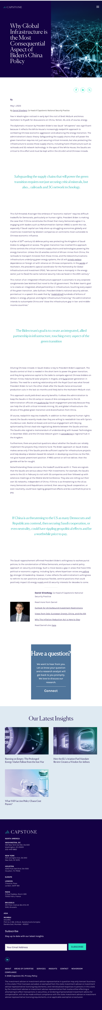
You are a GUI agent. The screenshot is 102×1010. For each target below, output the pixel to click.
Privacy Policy (31, 976)
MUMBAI (7, 917)
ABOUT (8, 968)
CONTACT (64, 968)
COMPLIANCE (11, 972)
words (82, 263)
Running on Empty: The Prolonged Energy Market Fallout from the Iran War (24, 760)
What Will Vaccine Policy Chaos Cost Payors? (23, 802)
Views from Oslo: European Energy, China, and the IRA (60, 613)
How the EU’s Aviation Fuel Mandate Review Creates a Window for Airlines (72, 760)
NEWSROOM (77, 968)
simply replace (74, 259)
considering (67, 433)
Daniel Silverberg (20, 110)
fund (65, 378)
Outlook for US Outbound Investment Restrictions (59, 608)
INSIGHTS (53, 968)
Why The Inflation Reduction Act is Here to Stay (57, 619)
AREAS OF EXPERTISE (24, 968)
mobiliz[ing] (57, 294)
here (54, 625)
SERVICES (41, 968)
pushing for (43, 402)
